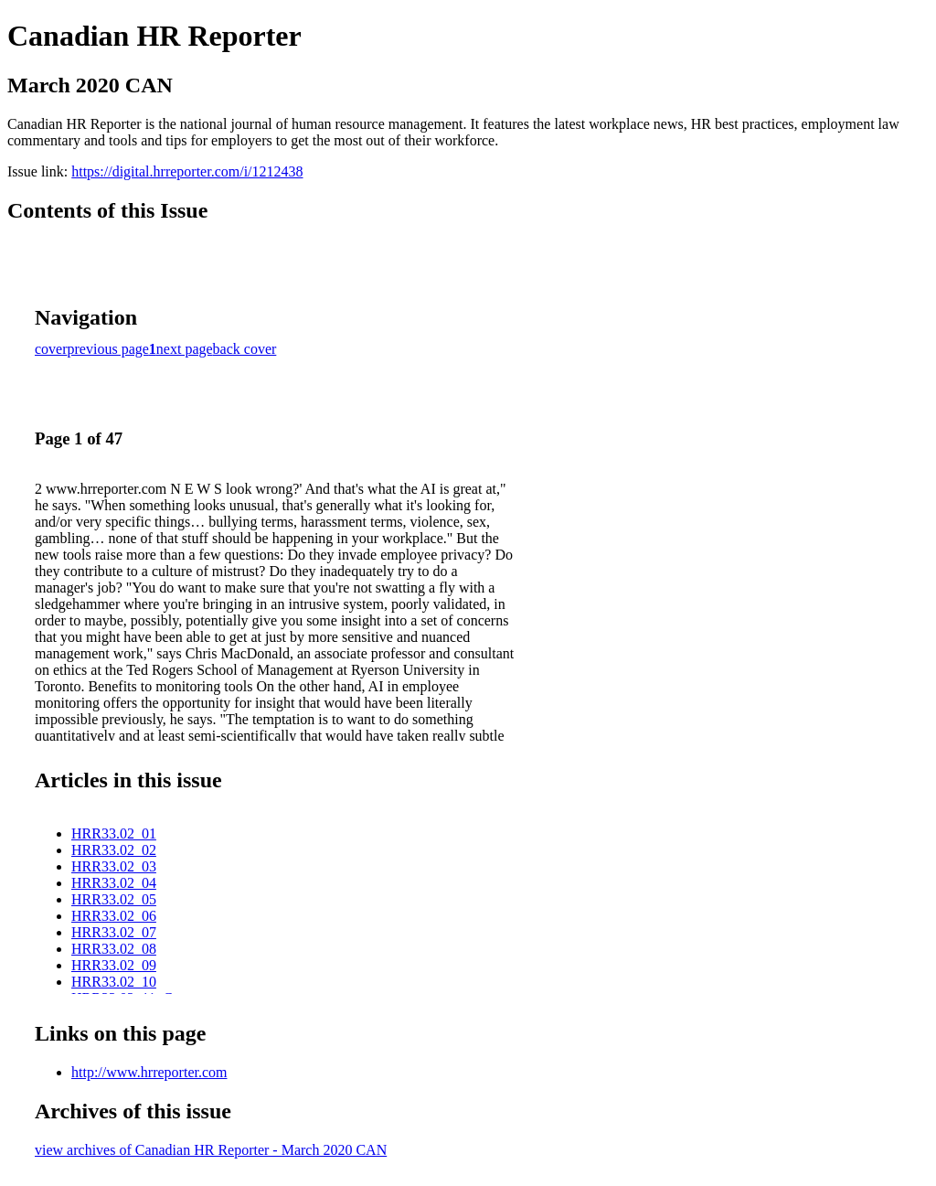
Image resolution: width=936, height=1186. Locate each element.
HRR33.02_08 (113, 948)
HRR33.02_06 (113, 916)
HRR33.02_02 (113, 850)
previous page (108, 349)
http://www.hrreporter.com (149, 1072)
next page (184, 349)
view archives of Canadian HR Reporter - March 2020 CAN (211, 1150)
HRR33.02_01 (113, 833)
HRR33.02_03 (113, 866)
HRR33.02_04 (113, 883)
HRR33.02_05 (113, 899)
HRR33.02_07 (113, 932)
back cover (245, 349)
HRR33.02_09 (113, 965)
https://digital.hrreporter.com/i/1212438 (187, 171)
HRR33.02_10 (113, 981)
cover (51, 349)
